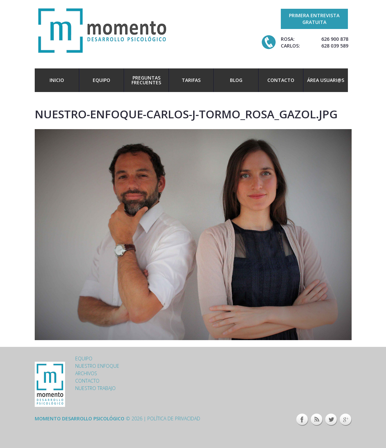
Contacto (280, 80)
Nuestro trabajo (95, 388)
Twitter (331, 420)
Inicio (57, 80)
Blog (236, 80)
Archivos (86, 373)
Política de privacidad (173, 418)
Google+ (346, 420)
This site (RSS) (317, 420)
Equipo (101, 80)
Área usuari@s (325, 80)
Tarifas (191, 80)
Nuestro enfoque (97, 366)
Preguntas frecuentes (146, 80)
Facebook (302, 420)
